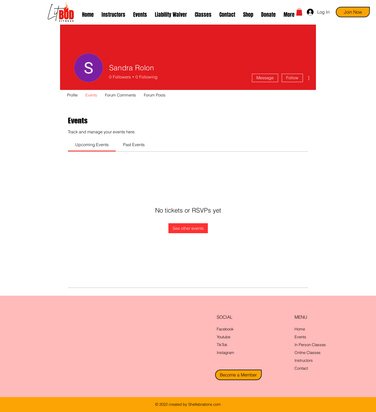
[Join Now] (353, 12)
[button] (203, 14)
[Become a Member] (238, 375)
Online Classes (308, 352)
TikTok (222, 344)
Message (265, 77)
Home (300, 329)
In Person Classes (310, 344)
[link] (92, 144)
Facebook (225, 329)
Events (300, 336)
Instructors (304, 360)
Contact (301, 368)
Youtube (223, 336)
